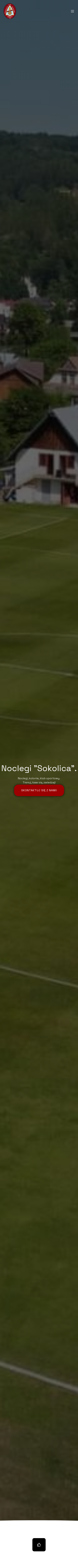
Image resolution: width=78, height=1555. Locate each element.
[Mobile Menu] (72, 11)
